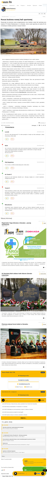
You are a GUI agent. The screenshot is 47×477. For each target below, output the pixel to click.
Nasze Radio (5, 5)
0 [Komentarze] (44, 267)
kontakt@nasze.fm (24, 384)
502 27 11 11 (19, 387)
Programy (23, 5)
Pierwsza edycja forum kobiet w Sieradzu (15, 324)
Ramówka (29, 5)
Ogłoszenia (35, 5)
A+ (44, 13)
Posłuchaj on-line (23, 375)
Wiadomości (12, 5)
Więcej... (23, 418)
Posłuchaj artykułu (5, 125)
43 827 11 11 (29, 387)
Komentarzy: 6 (42, 122)
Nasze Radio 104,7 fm (7, 476)
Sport (18, 5)
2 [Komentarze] (44, 367)
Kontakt (40, 5)
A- (39, 13)
